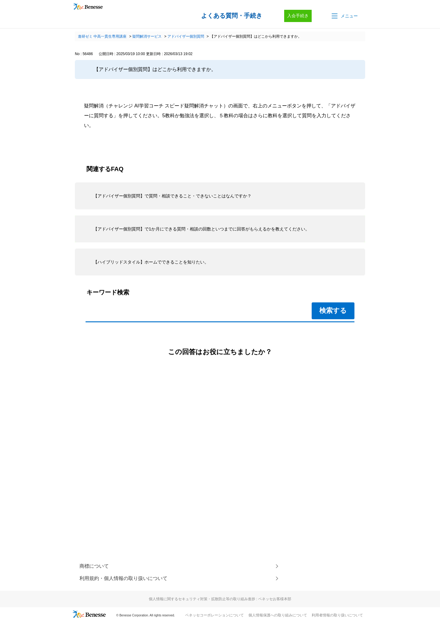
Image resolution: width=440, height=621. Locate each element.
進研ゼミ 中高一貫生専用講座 (102, 36)
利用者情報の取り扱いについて (337, 615)
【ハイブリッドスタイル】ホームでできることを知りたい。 (151, 262)
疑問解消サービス (147, 36)
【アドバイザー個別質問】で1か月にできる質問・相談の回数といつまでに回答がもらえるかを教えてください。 (201, 228)
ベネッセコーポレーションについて (214, 615)
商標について (94, 566)
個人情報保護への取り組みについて (277, 615)
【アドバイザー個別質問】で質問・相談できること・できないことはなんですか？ (172, 195)
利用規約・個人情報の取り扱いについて (123, 578)
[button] (344, 16)
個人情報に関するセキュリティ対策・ (220, 599)
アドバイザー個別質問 (185, 36)
